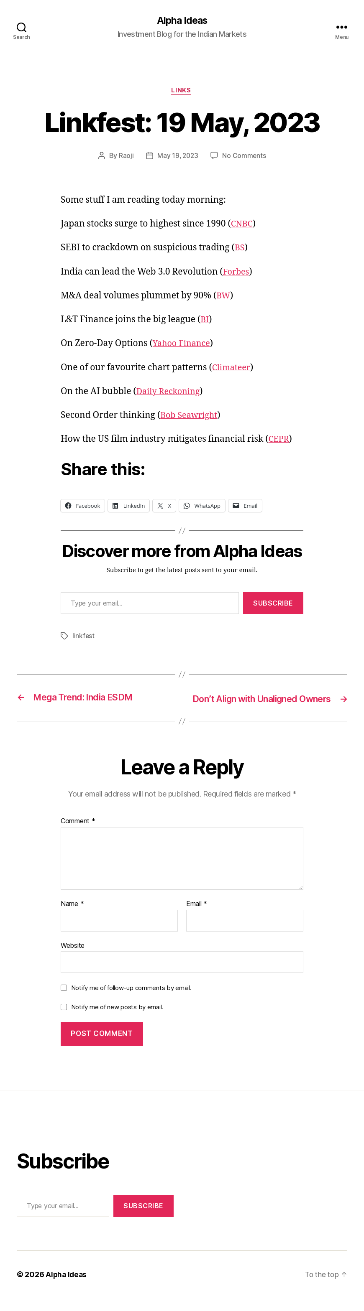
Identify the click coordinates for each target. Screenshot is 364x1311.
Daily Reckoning (170, 393)
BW (223, 297)
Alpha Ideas (182, 21)
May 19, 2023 (177, 157)
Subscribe (273, 604)
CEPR (279, 440)
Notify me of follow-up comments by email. (131, 1001)
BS (240, 249)
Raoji (125, 157)
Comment (78, 834)
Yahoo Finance (183, 345)
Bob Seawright (190, 417)
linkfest (83, 637)
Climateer (232, 368)
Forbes (237, 273)
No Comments (245, 157)
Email (196, 917)
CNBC (242, 225)
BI (204, 321)
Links (182, 92)
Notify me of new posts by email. (117, 1020)
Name (72, 917)
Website (73, 958)
